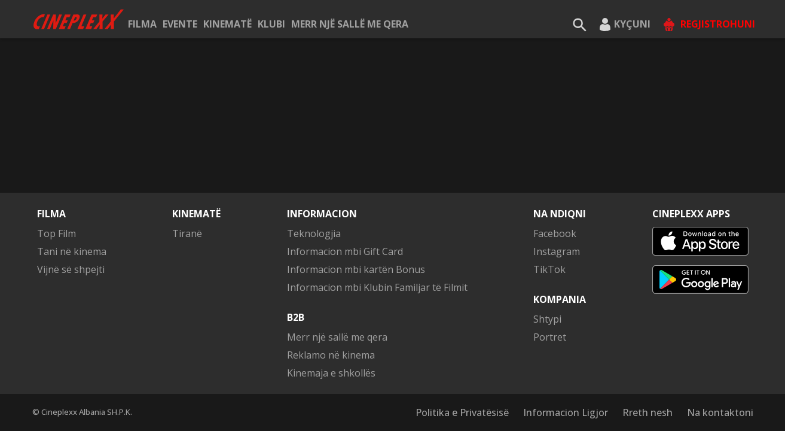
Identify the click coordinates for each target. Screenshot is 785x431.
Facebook (554, 233)
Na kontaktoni (720, 412)
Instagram (556, 251)
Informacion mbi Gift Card (345, 251)
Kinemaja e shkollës (331, 373)
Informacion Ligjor (565, 412)
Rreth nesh (647, 412)
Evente (180, 24)
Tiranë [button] (187, 233)
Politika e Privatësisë (462, 412)
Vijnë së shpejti (71, 269)
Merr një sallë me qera (349, 24)
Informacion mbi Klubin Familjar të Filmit (377, 287)
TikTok (549, 269)
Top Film (56, 233)
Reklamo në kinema (331, 355)
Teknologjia (314, 233)
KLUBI (271, 24)
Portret (549, 337)
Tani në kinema (71, 251)
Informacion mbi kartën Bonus (356, 269)
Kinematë (227, 24)
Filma (142, 24)
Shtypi (547, 319)
